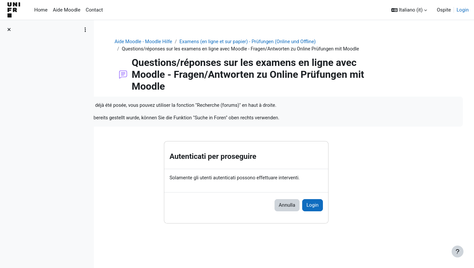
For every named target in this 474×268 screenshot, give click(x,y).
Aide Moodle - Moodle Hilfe (176, 42)
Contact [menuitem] (94, 10)
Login (463, 10)
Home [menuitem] (40, 10)
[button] (409, 10)
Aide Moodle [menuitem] (66, 10)
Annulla (319, 206)
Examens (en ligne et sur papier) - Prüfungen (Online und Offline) (284, 42)
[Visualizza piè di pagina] (457, 251)
